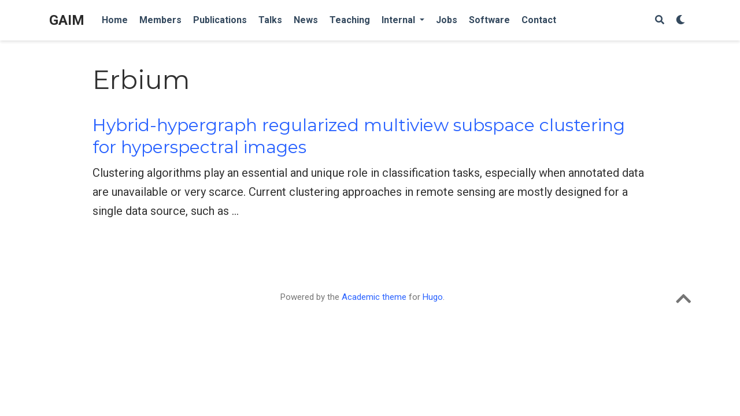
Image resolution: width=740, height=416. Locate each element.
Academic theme (374, 297)
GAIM (66, 20)
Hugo (433, 297)
